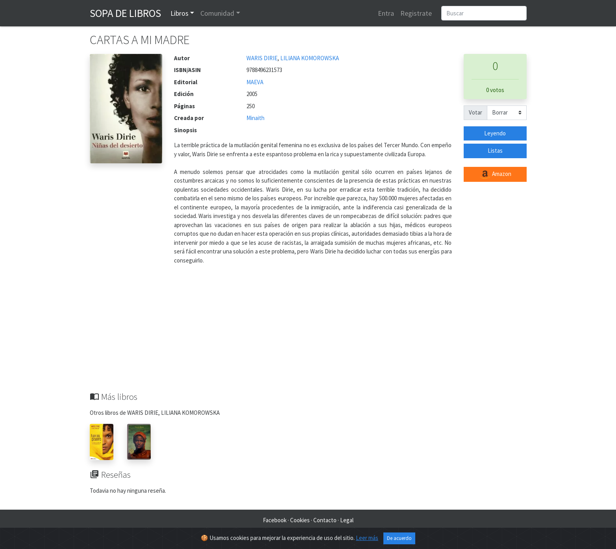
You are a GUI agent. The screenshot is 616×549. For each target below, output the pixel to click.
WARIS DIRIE (261, 58)
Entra (386, 13)
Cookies (300, 520)
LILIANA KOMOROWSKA (309, 58)
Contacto (325, 520)
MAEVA (254, 82)
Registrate (416, 13)
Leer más (367, 538)
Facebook (275, 520)
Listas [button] (495, 150)
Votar (475, 112)
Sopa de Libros (125, 13)
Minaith (255, 118)
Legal (346, 520)
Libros (179, 13)
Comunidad (217, 13)
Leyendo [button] (495, 133)
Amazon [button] (495, 174)
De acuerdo (399, 538)
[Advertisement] (308, 332)
